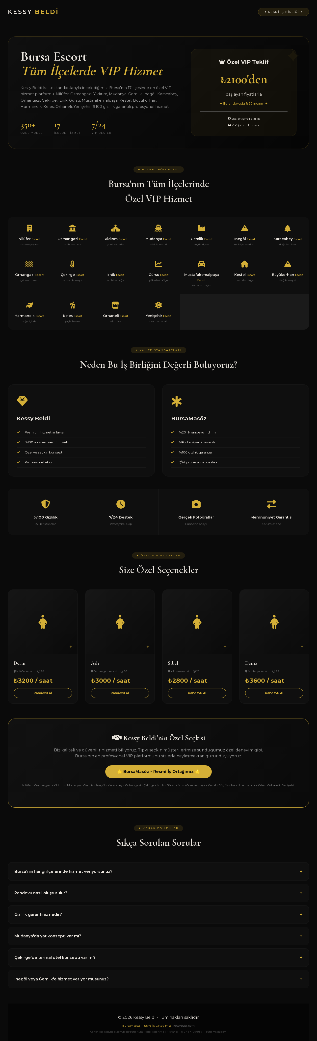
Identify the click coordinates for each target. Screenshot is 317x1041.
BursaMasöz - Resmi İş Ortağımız (146, 1025)
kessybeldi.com (184, 1025)
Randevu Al (43, 693)
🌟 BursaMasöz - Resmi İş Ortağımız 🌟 (158, 771)
